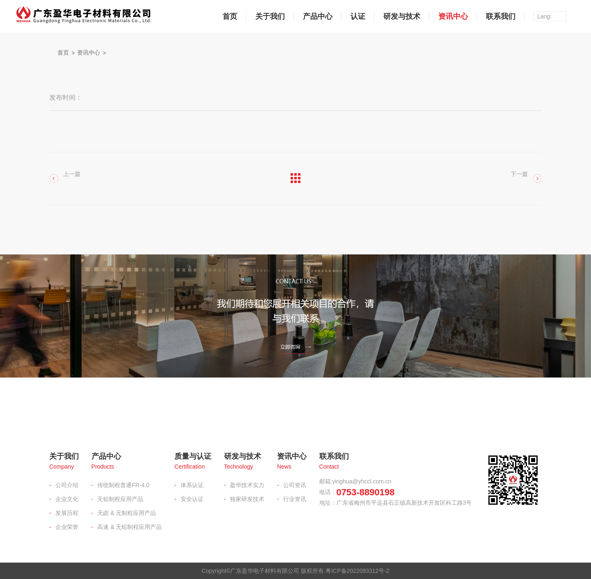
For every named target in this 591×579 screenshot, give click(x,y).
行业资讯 (294, 499)
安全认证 (192, 499)
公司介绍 (66, 485)
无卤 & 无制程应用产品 (126, 513)
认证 (357, 16)
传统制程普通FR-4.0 (123, 485)
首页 (229, 16)
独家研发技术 (247, 499)
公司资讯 (294, 485)
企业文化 (66, 499)
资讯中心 (453, 16)
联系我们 (500, 16)
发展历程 (66, 513)
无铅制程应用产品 (120, 499)
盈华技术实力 (247, 485)
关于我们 (270, 16)
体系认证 (192, 485)
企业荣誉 (66, 527)
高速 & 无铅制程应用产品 (129, 527)
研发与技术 (401, 16)
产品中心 (317, 16)
